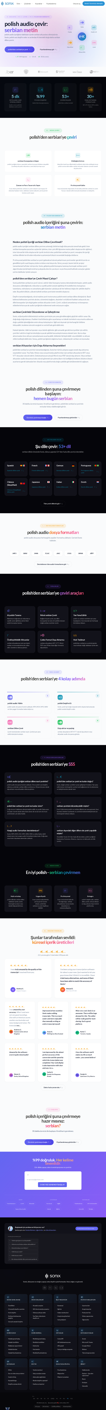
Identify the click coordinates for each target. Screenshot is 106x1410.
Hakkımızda (86, 1370)
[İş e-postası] (52, 1179)
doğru (72, 1282)
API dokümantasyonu (63, 1342)
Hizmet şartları (67, 1406)
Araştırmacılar (86, 1309)
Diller (10, 1370)
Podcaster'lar (86, 1312)
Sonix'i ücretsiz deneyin (94, 3)
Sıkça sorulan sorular (39, 1373)
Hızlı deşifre (12, 1312)
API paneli (60, 1346)
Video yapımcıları (87, 1316)
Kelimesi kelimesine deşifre (14, 1317)
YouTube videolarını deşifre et (39, 1317)
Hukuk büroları (12, 1349)
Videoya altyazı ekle (39, 1312)
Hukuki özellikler (13, 1342)
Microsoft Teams (87, 1342)
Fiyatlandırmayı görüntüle (69, 417)
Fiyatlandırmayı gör (48, 49)
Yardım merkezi (38, 1370)
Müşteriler (60, 1373)
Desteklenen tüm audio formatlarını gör (53, 564)
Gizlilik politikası (56, 1406)
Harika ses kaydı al (38, 1384)
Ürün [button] (18, 4)
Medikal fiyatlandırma (40, 1353)
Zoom (84, 1339)
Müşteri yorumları (63, 1377)
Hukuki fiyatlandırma (14, 1353)
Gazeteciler (86, 1305)
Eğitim (59, 1309)
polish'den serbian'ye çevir (19, 49)
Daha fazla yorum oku (53, 1087)
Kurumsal (60, 1305)
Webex (84, 1349)
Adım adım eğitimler (39, 1377)
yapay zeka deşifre (49, 1282)
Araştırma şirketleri (63, 1316)
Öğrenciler (85, 1320)
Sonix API (60, 1339)
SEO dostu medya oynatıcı (41, 1309)
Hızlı (68, 1282)
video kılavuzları (50, 1230)
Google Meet (86, 1346)
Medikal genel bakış (39, 1339)
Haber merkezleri (63, 1312)
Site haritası (46, 1406)
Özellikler (11, 1305)
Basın (84, 1379)
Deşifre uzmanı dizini (14, 1384)
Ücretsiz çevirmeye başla (38, 418)
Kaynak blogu (12, 1380)
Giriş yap (37, 1406)
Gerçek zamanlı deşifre (15, 1322)
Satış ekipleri (61, 1320)
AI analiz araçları (38, 1305)
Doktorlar (36, 1346)
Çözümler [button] (27, 4)
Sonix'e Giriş (12, 1377)
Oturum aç (76, 4)
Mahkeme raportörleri (15, 1346)
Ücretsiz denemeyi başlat (52, 1185)
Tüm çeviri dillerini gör (53, 504)
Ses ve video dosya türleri (16, 1373)
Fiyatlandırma (51, 4)
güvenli (80, 1282)
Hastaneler (36, 1349)
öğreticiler (39, 1230)
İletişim (84, 1382)
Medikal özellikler (38, 1342)
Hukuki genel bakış (14, 1339)
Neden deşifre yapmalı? (40, 1380)
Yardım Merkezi (30, 1230)
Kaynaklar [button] (38, 4)
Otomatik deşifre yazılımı (16, 1309)
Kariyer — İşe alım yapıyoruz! (87, 1374)
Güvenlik (85, 1386)
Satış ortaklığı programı (64, 1349)
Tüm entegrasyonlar (88, 1353)
